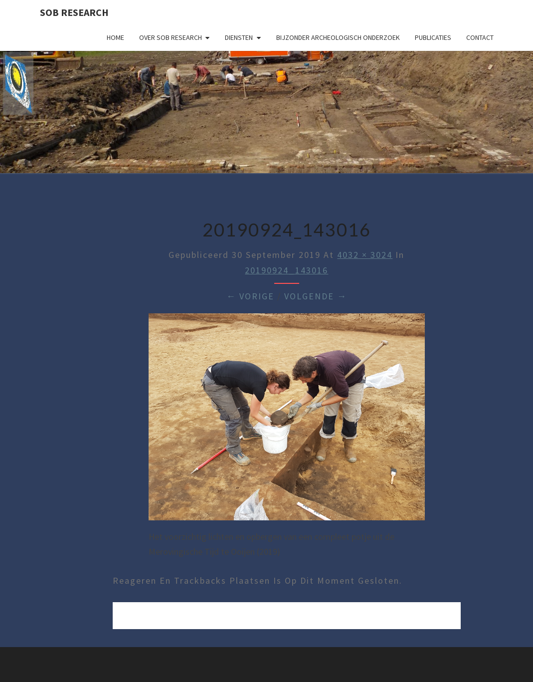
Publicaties (433, 37)
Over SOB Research (170, 37)
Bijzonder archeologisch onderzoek (338, 37)
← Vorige (250, 296)
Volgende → (315, 296)
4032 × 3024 (364, 254)
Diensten (239, 37)
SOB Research (74, 12)
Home (115, 37)
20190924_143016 (286, 270)
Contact (480, 37)
